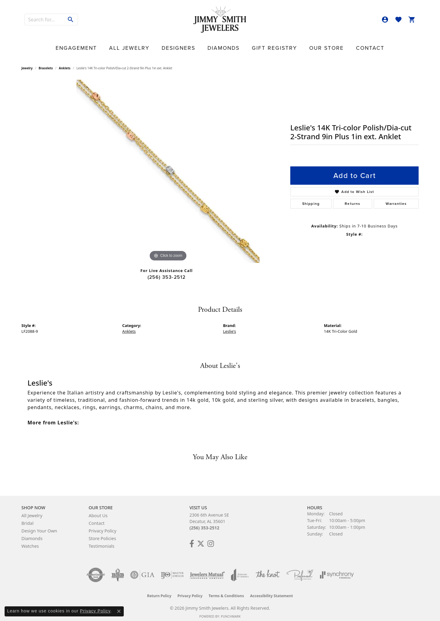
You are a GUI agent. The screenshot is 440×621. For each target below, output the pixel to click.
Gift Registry (259, 44)
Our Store (295, 44)
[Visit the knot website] (267, 570)
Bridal (27, 519)
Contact (326, 44)
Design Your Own (39, 526)
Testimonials (101, 542)
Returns (352, 199)
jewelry (27, 64)
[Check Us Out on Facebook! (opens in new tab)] (191, 539)
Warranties (396, 199)
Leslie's (229, 327)
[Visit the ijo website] (172, 570)
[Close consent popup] (119, 611)
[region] (168, 167)
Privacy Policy (102, 526)
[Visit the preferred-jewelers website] (300, 570)
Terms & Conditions (226, 591)
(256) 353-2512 (167, 272)
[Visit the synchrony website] (337, 570)
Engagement (118, 44)
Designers (191, 44)
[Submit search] (71, 19)
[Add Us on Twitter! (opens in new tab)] (200, 539)
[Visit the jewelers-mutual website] (207, 570)
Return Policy (159, 591)
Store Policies (102, 534)
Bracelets (46, 64)
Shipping (311, 199)
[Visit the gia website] (142, 570)
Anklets (65, 64)
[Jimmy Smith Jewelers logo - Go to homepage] (220, 19)
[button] (385, 19)
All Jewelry (155, 44)
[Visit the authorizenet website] (95, 570)
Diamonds (223, 44)
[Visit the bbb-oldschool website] (117, 570)
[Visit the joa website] (240, 570)
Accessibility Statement (271, 591)
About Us (98, 511)
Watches (30, 542)
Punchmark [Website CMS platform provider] (231, 612)
